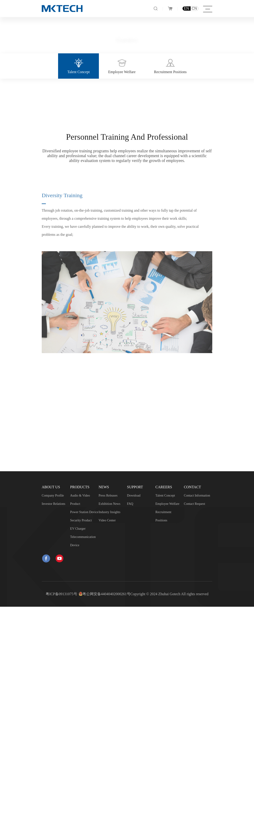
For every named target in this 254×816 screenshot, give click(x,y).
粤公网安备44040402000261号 (106, 594)
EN (186, 8)
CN (194, 8)
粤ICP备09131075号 (61, 594)
